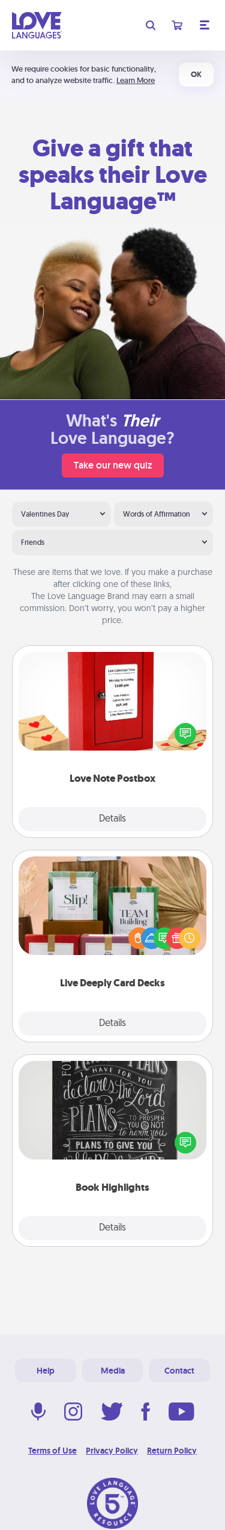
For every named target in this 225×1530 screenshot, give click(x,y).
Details (112, 819)
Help (46, 1370)
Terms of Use (52, 1450)
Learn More (135, 80)
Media (113, 1370)
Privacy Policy (112, 1450)
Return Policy (172, 1450)
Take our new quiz (113, 465)
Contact (179, 1370)
